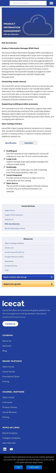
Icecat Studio (8, 371)
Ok (18, 467)
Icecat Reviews (9, 412)
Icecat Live (9, 247)
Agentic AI (9, 219)
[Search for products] (28, 3)
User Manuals (8, 443)
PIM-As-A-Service (12, 224)
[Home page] (13, 303)
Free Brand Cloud (10, 376)
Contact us (10, 324)
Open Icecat (10, 210)
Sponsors (6, 346)
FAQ (6, 270)
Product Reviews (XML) (14, 256)
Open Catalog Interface (14, 243)
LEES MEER (34, 467)
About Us (6, 341)
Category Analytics (11, 438)
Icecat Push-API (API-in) (14, 252)
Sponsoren (9, 261)
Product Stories (11, 265)
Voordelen (28, 143)
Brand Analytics (9, 433)
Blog (4, 351)
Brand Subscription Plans (15, 228)
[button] (4, 3)
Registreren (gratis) (28, 284)
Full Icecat (7, 402)
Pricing (5, 381)
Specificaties (10, 143)
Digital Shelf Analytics (14, 215)
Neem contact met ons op (28, 277)
